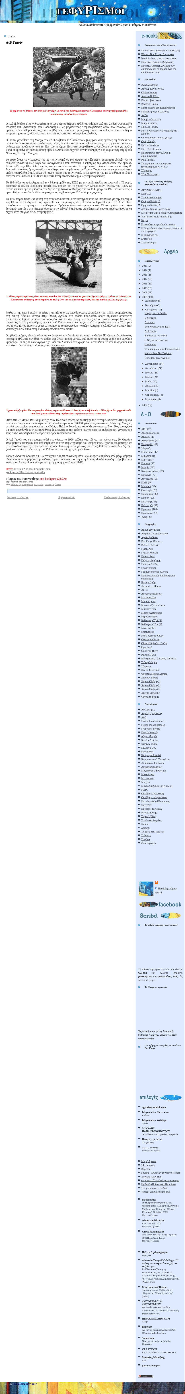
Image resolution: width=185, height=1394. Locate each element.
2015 (145, 265)
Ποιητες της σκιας (152, 1139)
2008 (145, 297)
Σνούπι (145, 824)
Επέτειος (145, 463)
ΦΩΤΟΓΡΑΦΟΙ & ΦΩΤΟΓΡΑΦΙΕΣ (152, 1303)
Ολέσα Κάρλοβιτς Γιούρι (154, 643)
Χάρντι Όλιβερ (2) (150, 685)
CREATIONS (149, 1349)
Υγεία (144, 516)
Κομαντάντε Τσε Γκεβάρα (158, 353)
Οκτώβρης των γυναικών (157, 357)
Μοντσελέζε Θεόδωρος (153, 605)
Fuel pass (146, 1255)
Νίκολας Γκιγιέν (149, 126)
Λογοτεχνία (147, 478)
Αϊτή (143, 717)
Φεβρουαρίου (152, 394)
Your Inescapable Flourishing (156, 216)
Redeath (146, 1115)
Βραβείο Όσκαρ (149, 103)
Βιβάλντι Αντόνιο (150, 545)
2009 (145, 292)
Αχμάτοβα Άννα (149, 537)
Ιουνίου (149, 376)
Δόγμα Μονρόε (149, 736)
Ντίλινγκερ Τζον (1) (151, 620)
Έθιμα (144, 448)
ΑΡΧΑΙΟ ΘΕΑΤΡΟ (151, 189)
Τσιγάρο (145, 839)
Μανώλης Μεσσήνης (153, 1357)
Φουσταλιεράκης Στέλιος (154, 673)
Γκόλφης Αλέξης (150, 564)
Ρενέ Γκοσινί (148, 159)
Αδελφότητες (148, 709)
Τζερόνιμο (146, 170)
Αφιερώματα (27, 484)
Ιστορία (48, 484)
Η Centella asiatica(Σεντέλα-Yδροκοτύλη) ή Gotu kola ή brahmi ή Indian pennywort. (160, 1310)
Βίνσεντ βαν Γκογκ (151, 100)
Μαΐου (149, 381)
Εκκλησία (146, 455)
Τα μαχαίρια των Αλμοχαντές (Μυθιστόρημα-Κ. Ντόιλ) (156, 165)
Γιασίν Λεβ (147, 548)
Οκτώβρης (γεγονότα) (152, 793)
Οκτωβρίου (151, 309)
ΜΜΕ (144, 482)
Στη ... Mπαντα (150, 1147)
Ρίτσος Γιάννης (149, 812)
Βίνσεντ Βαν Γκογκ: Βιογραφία (157, 54)
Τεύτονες (146, 835)
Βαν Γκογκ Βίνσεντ (151, 541)
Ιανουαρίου (151, 399)
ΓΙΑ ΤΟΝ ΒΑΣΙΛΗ (151, 1223)
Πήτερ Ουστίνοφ (150, 145)
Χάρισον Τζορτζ (149, 677)
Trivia (145, 1123)
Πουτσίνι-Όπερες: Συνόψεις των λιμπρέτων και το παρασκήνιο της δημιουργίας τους (158, 68)
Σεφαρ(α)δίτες (148, 816)
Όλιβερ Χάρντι (149, 92)
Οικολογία (146, 490)
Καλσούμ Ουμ (148, 747)
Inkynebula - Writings (154, 1120)
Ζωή (144, 1360)
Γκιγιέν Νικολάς (149, 552)
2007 (145, 405)
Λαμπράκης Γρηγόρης (152, 762)
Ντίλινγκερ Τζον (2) (151, 624)
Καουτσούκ (147, 751)
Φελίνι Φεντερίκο (150, 669)
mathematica (149, 1199)
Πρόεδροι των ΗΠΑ (151, 808)
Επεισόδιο (146, 238)
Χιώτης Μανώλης (150, 692)
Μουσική (146, 486)
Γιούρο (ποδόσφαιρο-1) (153, 721)
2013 (145, 274)
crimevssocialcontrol (153, 1220)
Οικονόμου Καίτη (150, 639)
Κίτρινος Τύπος (149, 743)
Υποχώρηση (148, 1142)
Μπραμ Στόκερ (149, 123)
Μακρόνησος (148, 774)
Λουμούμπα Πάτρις (151, 593)
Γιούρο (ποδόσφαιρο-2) (153, 724)
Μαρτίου (150, 390)
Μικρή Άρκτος (148, 1161)
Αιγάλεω (145, 436)
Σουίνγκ (145, 827)
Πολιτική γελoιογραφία (155, 1252)
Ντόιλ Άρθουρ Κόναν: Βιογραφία (158, 58)
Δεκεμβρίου (151, 300)
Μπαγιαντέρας (148, 608)
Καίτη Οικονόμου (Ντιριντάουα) (158, 107)
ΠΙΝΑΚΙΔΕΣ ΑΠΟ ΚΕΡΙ (156, 1318)
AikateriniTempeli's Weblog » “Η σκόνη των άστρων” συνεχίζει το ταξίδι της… (160, 1263)
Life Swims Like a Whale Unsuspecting (161, 212)
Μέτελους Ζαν (148, 597)
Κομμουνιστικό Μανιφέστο (155, 759)
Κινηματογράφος (150, 471)
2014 (145, 270)
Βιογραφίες (39, 484)
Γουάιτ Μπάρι (148, 567)
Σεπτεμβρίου (152, 363)
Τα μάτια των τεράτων (152, 831)
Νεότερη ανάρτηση (18, 497)
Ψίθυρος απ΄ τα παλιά (156, 335)
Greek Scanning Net (153, 1231)
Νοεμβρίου (151, 305)
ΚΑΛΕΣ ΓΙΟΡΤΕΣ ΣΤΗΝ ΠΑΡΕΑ (159, 1352)
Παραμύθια (147, 493)
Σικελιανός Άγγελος (151, 820)
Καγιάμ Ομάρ (148, 582)
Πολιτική (146, 501)
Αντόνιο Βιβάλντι (150, 96)
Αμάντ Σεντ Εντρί (150, 529)
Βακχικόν (147, 1326)
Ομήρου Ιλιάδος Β (150, 201)
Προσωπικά (147, 513)
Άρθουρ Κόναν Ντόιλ (152, 88)
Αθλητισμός (16, 484)
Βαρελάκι (146, 1168)
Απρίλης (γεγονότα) (151, 713)
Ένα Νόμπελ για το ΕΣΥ (157, 326)
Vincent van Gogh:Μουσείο (155, 1191)
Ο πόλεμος (150, 317)
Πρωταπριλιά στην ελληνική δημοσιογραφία (155, 154)
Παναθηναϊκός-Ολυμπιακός (155, 801)
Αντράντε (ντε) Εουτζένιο (154, 533)
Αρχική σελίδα (66, 497)
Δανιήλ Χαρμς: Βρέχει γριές (155, 208)
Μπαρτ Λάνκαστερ (151, 119)
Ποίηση (145, 497)
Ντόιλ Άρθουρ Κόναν (152, 635)
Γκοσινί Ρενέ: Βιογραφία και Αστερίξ (160, 50)
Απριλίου (150, 385)
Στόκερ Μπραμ (149, 662)
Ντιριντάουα (147, 631)
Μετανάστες (147, 778)
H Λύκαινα (150, 344)
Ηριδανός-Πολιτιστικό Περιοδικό (158, 1184)
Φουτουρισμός (148, 843)
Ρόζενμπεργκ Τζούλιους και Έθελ (158, 658)
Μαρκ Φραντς (148, 601)
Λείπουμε (150, 322)
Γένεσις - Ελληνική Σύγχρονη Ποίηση (160, 1172)
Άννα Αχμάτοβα (149, 84)
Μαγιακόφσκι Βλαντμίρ (153, 770)
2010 (145, 288)
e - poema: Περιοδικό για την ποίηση (160, 1180)
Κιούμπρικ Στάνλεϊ (151, 755)
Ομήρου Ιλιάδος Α (150, 205)
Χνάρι (145, 1321)
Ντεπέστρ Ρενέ (149, 628)
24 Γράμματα (148, 1165)
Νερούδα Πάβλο (149, 616)
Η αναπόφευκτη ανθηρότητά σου (158, 224)
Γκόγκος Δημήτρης (151, 560)
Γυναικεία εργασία (151, 1150)
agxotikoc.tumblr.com (154, 1107)
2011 (145, 283)
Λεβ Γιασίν (14, 42)
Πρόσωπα (56, 484)
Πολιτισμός (147, 505)
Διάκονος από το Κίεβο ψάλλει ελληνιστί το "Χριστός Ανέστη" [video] (157, 1293)
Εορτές (145, 459)
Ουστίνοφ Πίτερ (149, 650)
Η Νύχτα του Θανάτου (156, 340)
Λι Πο (144, 115)
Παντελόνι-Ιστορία (151, 149)
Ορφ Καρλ (146, 647)
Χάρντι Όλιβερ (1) (150, 681)
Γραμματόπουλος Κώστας (154, 571)
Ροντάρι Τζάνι (148, 654)
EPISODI (146, 193)
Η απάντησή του (149, 234)
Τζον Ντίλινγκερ (149, 174)
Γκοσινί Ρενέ (148, 556)
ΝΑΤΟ (144, 789)
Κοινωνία (146, 474)
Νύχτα (144, 220)
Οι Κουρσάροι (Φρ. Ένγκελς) (156, 137)
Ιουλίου (149, 372)
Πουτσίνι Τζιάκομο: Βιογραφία (157, 61)
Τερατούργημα (149, 242)
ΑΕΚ (144, 429)
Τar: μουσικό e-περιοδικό (154, 1188)
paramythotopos (151, 1365)
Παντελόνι (146, 804)
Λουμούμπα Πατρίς (151, 766)
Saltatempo (148, 1338)
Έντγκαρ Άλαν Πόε (151, 1176)
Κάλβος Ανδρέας (150, 740)
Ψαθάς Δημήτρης (150, 696)
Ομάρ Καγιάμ (148, 141)
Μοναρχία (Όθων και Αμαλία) (156, 785)
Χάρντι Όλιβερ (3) (150, 689)
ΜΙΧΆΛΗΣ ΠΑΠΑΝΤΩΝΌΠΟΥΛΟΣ (156, 1130)
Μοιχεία (145, 782)
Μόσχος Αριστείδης (151, 612)
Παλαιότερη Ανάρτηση (117, 497)
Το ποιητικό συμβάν (151, 197)
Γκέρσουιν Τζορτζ (150, 728)
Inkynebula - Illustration (155, 1112)
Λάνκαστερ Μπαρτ (151, 586)
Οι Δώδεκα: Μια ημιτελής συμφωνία (160, 1134)
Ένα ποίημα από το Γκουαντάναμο (162, 349)
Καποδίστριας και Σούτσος (155, 111)
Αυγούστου (151, 368)
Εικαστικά (146, 451)
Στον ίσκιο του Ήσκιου (154, 1287)
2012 (145, 279)
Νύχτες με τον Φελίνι (155, 313)
